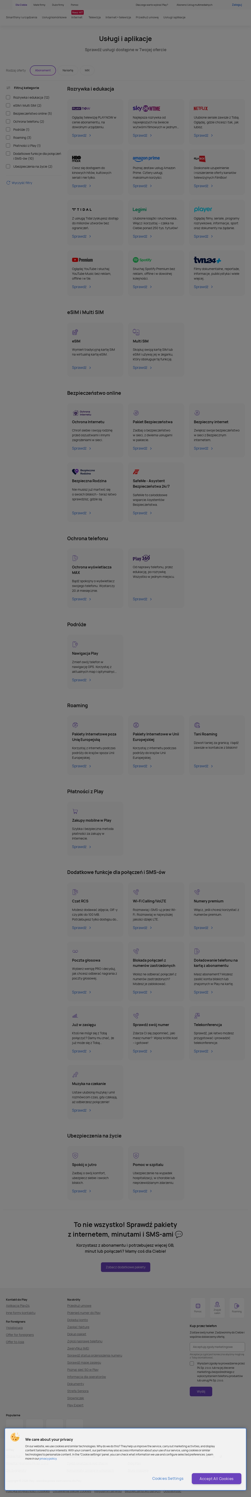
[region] (125, 1459)
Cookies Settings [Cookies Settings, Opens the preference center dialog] (168, 1478)
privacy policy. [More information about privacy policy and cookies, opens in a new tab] (48, 1459)
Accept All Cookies (217, 1478)
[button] (15, 1437)
